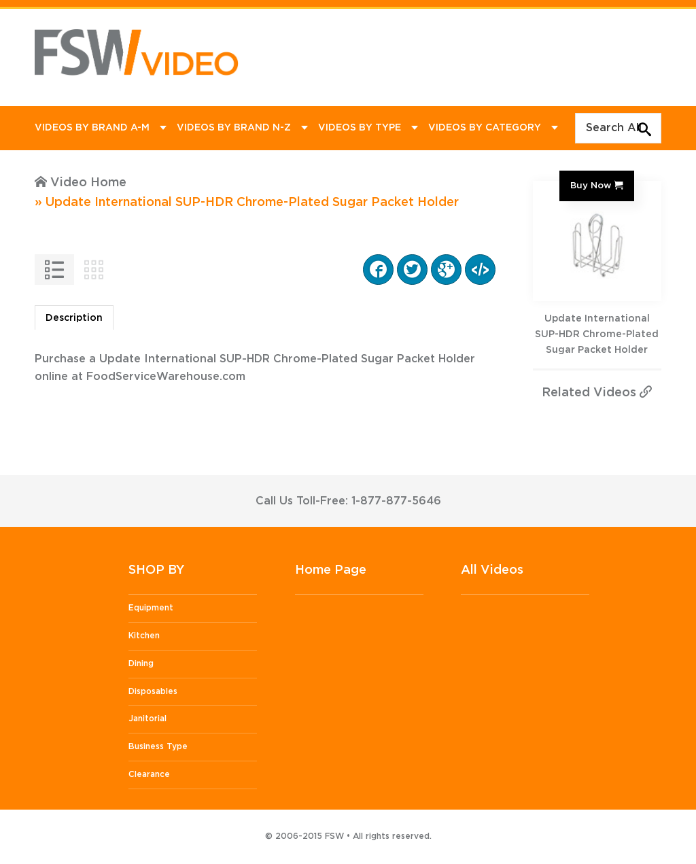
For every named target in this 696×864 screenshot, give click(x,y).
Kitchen (144, 636)
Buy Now (590, 185)
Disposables (152, 691)
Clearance (149, 774)
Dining (141, 663)
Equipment (150, 608)
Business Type (158, 746)
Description (74, 318)
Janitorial (147, 718)
